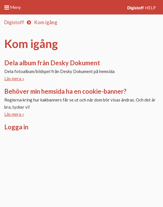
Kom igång (45, 22)
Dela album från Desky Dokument (52, 63)
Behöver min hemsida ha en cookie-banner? (65, 91)
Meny (12, 7)
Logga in (16, 127)
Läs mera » (14, 78)
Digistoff (14, 22)
